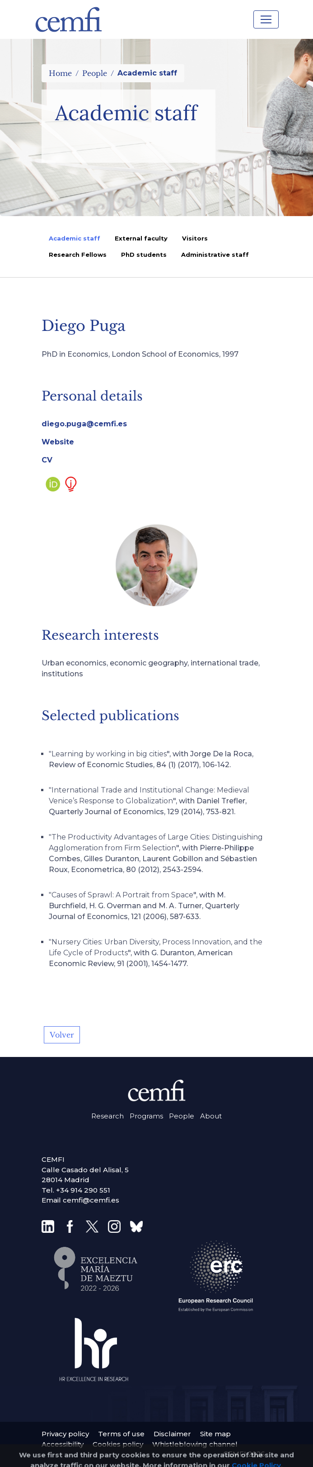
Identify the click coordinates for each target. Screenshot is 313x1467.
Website (58, 442)
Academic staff (74, 238)
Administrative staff (215, 254)
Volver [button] (62, 1034)
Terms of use (121, 1433)
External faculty (141, 238)
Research (107, 1116)
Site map (215, 1433)
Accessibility (63, 1444)
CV (47, 460)
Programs (146, 1116)
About (211, 1116)
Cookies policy (118, 1444)
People (94, 73)
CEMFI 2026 (244, 1454)
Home (60, 73)
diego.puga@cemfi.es (84, 424)
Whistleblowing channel (195, 1444)
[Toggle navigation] (266, 19)
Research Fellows (78, 254)
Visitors (195, 238)
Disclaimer (172, 1433)
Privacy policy (65, 1433)
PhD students (144, 254)
